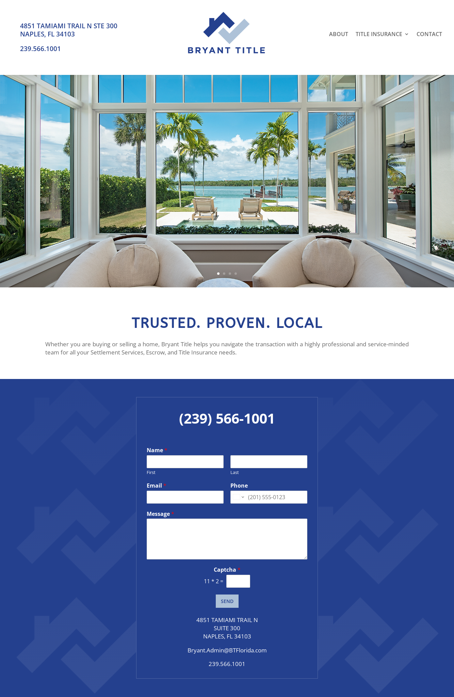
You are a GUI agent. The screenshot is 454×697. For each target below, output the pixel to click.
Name (157, 450)
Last (234, 472)
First (151, 472)
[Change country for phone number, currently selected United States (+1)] (238, 497)
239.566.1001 (40, 48)
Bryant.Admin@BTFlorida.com (227, 650)
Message (160, 514)
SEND (227, 601)
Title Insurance (379, 34)
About (338, 34)
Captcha (227, 569)
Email (156, 485)
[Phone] (268, 497)
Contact (429, 34)
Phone (239, 485)
